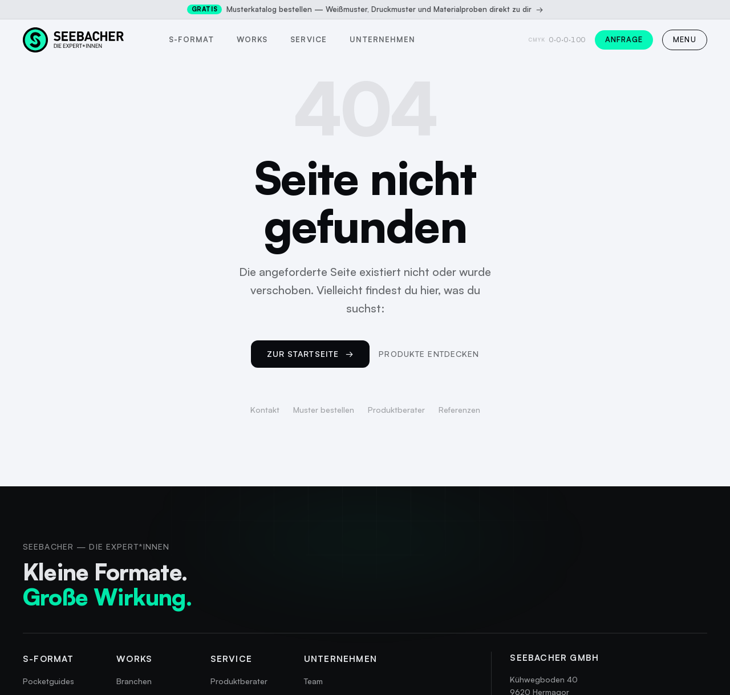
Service (308, 39)
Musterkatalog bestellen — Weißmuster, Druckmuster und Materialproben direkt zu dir (365, 9)
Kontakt (264, 409)
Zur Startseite (310, 354)
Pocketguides (48, 681)
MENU (684, 39)
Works (252, 39)
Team (313, 681)
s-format (191, 39)
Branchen (134, 681)
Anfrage (624, 39)
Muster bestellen (323, 409)
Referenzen (459, 409)
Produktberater (396, 409)
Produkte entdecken (429, 354)
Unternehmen (382, 39)
